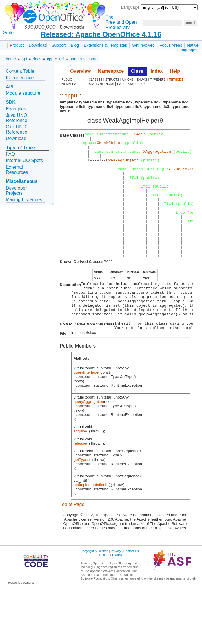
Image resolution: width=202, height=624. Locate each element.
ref (61, 59)
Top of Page (72, 539)
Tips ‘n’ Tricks (21, 147)
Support (59, 45)
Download (38, 45)
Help (175, 71)
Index (157, 71)
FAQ (10, 154)
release (80, 478)
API (10, 86)
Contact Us (131, 585)
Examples (16, 108)
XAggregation (157, 155)
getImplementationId (91, 519)
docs (37, 59)
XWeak (139, 134)
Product (17, 45)
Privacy (116, 585)
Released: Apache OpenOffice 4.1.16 (101, 34)
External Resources (17, 170)
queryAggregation (89, 436)
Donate (104, 589)
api (24, 59)
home (11, 59)
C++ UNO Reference (16, 129)
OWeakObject (109, 145)
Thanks (117, 589)
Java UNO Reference (16, 118)
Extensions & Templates (105, 45)
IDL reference (20, 77)
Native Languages (188, 47)
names (76, 59)
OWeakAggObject (122, 166)
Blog (75, 45)
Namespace (111, 71)
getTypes (81, 494)
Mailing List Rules (24, 199)
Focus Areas (171, 45)
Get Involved (143, 45)
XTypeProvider (184, 176)
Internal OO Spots (24, 160)
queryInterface (86, 407)
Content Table (20, 71)
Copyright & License (94, 585)
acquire (80, 466)
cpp (50, 59)
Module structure (23, 93)
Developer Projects (16, 190)
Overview (80, 71)
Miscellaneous (21, 181)
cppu (92, 59)
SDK (11, 102)
